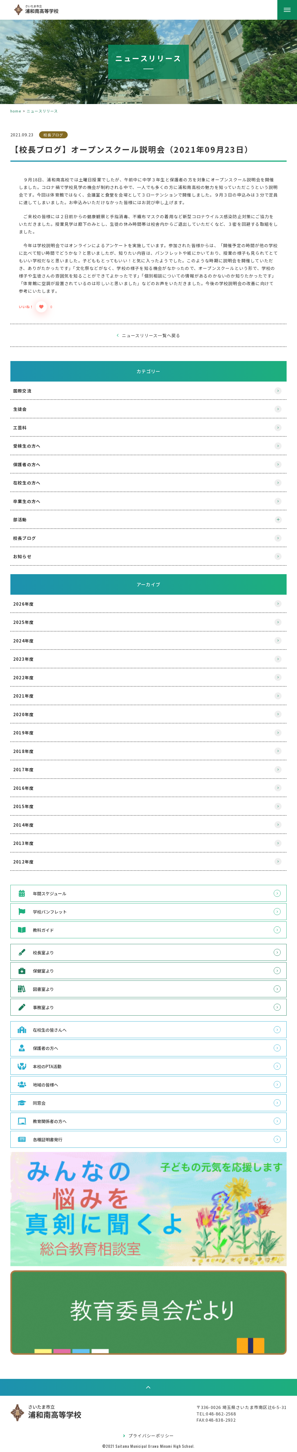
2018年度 (30, 751)
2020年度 (30, 714)
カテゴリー (149, 371)
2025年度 (30, 622)
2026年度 (30, 604)
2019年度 (30, 733)
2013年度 (30, 843)
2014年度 (30, 825)
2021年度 (30, 696)
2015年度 (30, 806)
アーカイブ (148, 584)
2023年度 (30, 659)
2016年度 (30, 788)
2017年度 (30, 769)
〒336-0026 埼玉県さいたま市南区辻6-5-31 (235, 1406)
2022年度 (30, 677)
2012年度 (30, 862)
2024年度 (30, 641)
